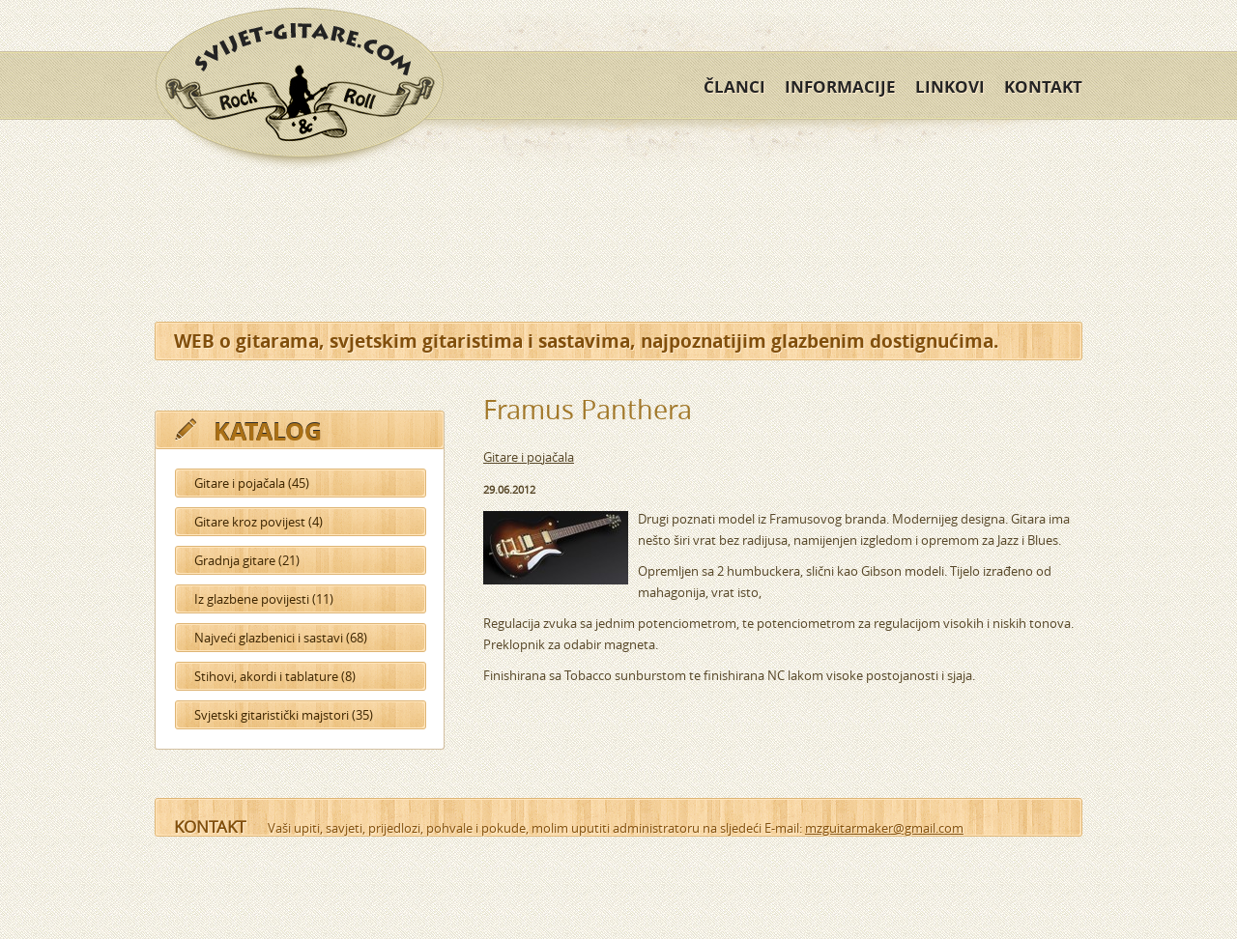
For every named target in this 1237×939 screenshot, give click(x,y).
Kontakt (1043, 86)
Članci (734, 86)
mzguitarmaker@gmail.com (884, 828)
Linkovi (950, 86)
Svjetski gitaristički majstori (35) (283, 715)
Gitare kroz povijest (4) (258, 521)
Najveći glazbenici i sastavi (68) (280, 637)
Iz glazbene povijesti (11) (263, 599)
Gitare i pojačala (528, 457)
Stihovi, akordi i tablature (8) (275, 676)
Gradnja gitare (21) (247, 560)
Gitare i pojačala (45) (251, 483)
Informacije (840, 86)
